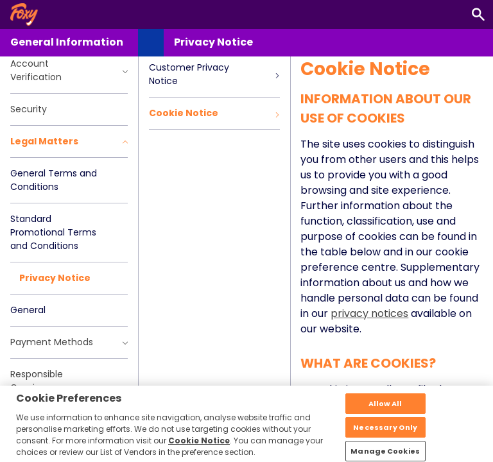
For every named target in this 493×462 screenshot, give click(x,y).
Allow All (385, 411)
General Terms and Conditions (53, 180)
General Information (66, 42)
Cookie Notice (214, 113)
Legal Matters (69, 141)
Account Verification (69, 70)
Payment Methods (69, 342)
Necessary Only (385, 434)
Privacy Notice (55, 277)
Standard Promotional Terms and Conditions (53, 232)
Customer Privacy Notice (214, 74)
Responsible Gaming (36, 381)
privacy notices (369, 313)
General (28, 310)
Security (28, 109)
